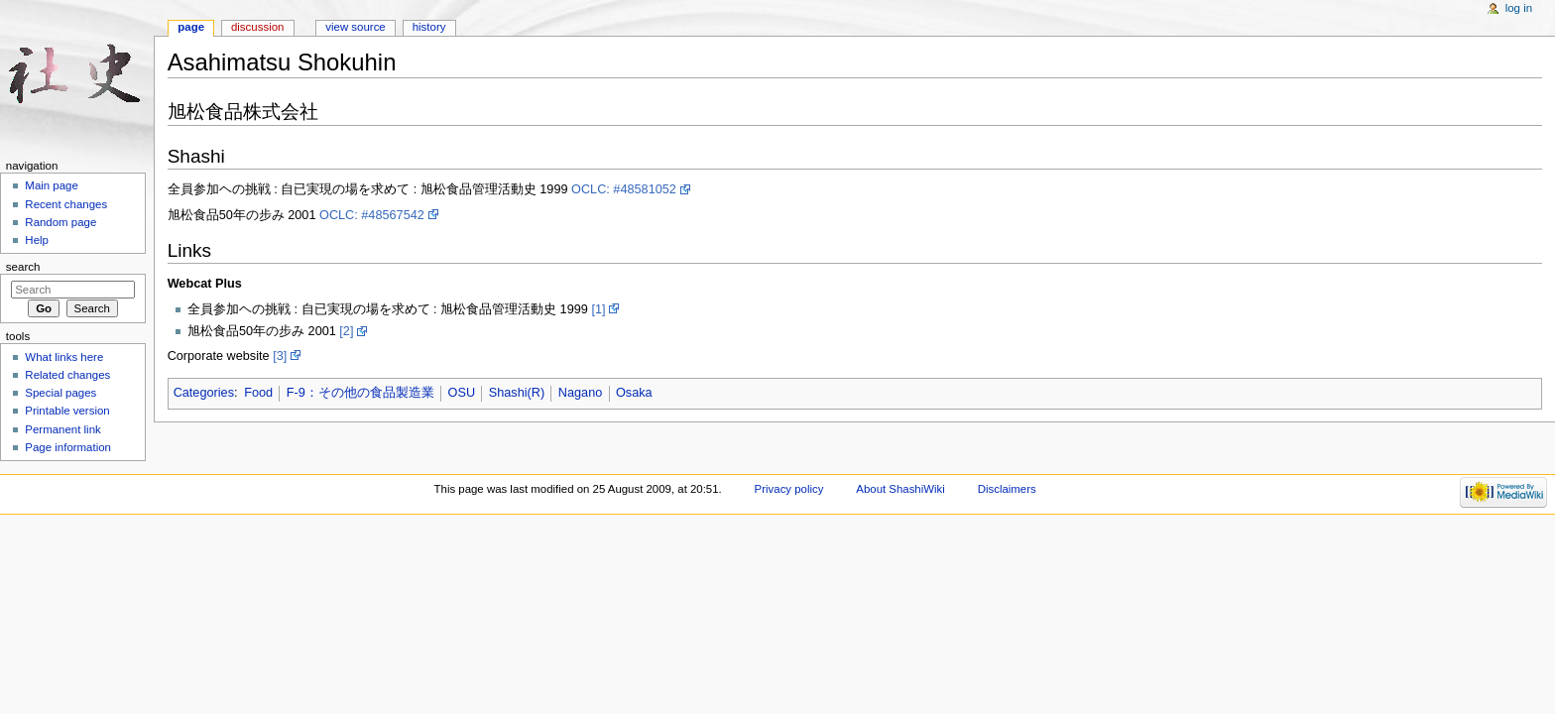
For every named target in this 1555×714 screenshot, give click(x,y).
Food (258, 393)
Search (23, 267)
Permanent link (62, 429)
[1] (598, 309)
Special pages (60, 393)
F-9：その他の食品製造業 (360, 393)
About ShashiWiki (900, 489)
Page (191, 27)
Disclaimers (1007, 489)
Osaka (634, 393)
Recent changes (66, 204)
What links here (64, 357)
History (429, 27)
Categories (204, 393)
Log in (1518, 8)
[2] (346, 331)
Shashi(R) (516, 393)
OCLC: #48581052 (623, 189)
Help (37, 240)
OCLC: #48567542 (371, 215)
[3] (280, 356)
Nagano (580, 393)
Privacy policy (789, 489)
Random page (60, 222)
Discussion (257, 27)
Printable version (67, 410)
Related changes (67, 375)
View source (355, 27)
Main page (51, 185)
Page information (68, 447)
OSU (462, 393)
